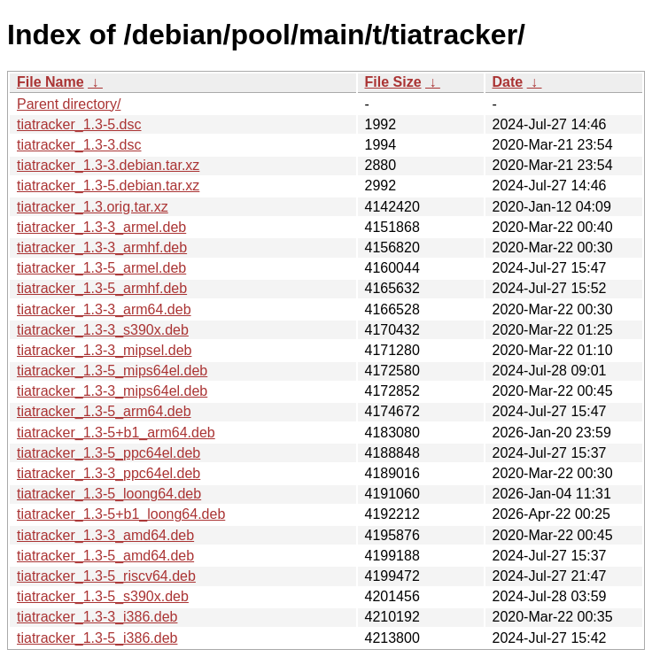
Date (508, 81)
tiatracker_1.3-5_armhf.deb (102, 288)
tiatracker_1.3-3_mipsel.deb (104, 350)
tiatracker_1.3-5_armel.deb (101, 267)
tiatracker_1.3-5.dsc (79, 124)
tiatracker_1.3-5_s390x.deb (103, 596)
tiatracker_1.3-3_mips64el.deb (112, 390)
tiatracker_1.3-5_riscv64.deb (106, 576)
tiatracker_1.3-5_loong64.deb (109, 493)
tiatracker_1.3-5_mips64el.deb (112, 370)
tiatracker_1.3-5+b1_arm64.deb (116, 432)
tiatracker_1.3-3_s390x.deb (103, 329)
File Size (393, 81)
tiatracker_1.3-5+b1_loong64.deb (121, 514)
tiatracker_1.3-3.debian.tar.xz (108, 165)
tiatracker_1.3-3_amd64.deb (105, 535)
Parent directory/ (68, 104)
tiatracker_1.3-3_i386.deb (97, 616)
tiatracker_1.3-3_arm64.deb (104, 309)
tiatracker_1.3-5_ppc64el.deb (108, 452)
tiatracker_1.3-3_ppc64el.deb (108, 473)
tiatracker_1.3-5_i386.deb (97, 637)
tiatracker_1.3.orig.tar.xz (92, 206)
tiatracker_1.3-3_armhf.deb (102, 247)
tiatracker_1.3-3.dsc (79, 144)
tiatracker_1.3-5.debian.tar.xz (108, 185)
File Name (50, 81)
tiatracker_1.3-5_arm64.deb (104, 411)
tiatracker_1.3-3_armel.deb (101, 227)
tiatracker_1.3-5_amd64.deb (105, 555)
